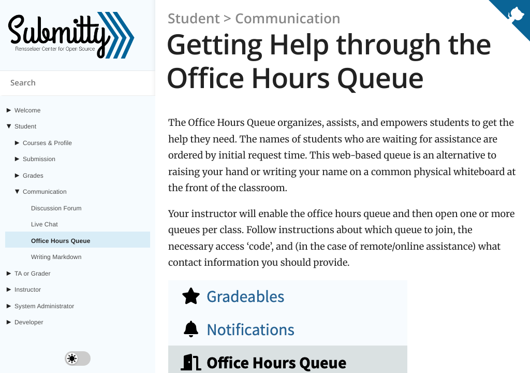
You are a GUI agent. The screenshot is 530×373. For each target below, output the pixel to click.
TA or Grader (32, 273)
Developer (28, 322)
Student (25, 126)
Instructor (27, 289)
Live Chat (44, 224)
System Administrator (44, 306)
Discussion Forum (56, 208)
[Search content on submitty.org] (77, 83)
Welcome (27, 110)
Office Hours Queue (61, 241)
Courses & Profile (47, 143)
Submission (39, 159)
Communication (45, 191)
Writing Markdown (56, 257)
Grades (33, 175)
